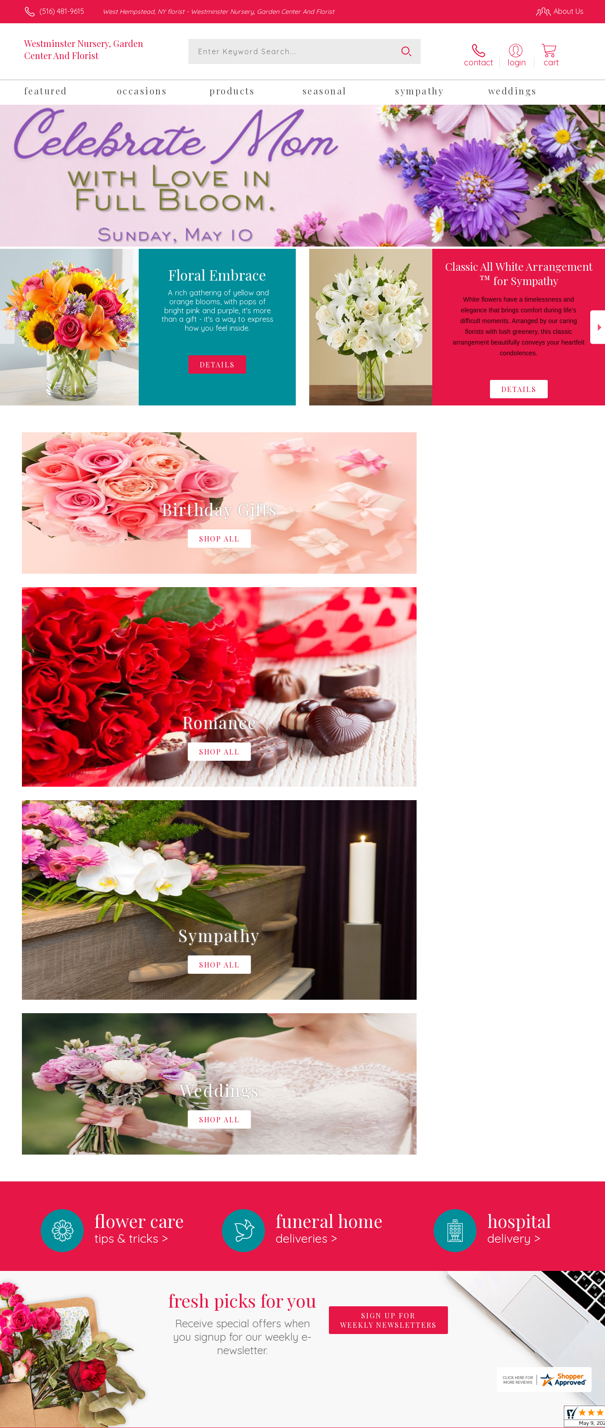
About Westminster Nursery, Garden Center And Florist (127, 1079)
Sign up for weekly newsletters (388, 947)
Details (519, 384)
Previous (7, 322)
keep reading (364, 1097)
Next (597, 322)
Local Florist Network (504, 1419)
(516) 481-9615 (61, 11)
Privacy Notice (440, 1419)
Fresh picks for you (242, 950)
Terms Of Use (387, 1419)
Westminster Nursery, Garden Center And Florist (83, 49)
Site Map (559, 1419)
